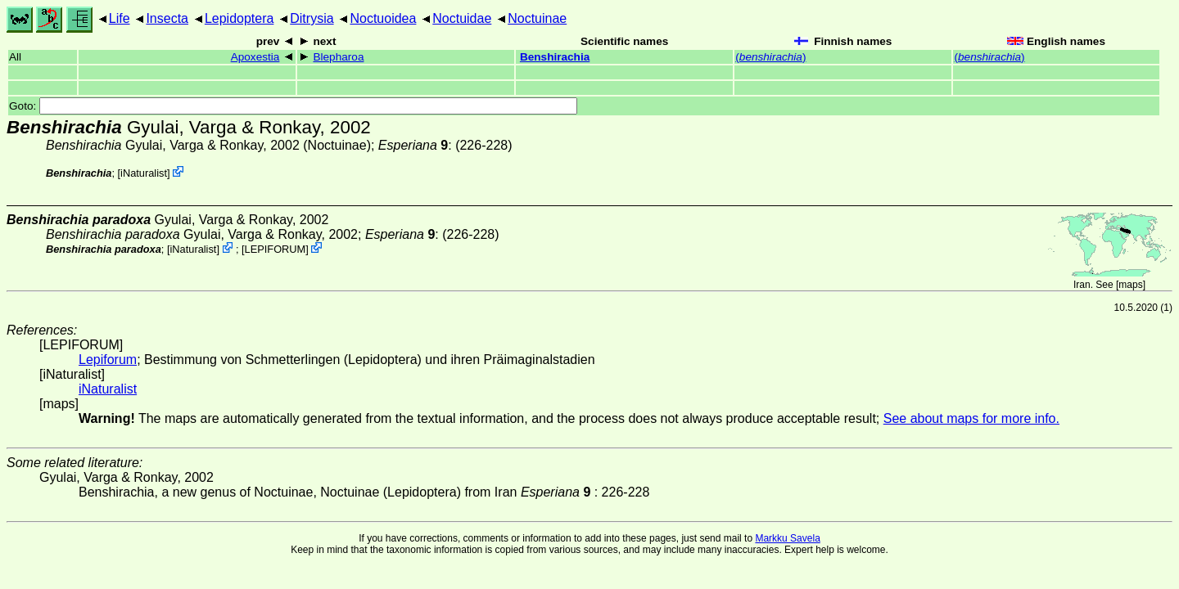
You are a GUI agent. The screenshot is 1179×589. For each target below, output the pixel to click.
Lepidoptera (239, 18)
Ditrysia (311, 18)
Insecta (167, 18)
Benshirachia (555, 57)
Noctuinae (537, 18)
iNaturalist (143, 173)
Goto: (293, 106)
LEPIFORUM (275, 249)
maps (1130, 284)
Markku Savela (787, 538)
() (770, 57)
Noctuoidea (383, 18)
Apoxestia (255, 57)
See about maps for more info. (971, 418)
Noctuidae (461, 18)
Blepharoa (338, 57)
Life (119, 18)
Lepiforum (108, 359)
